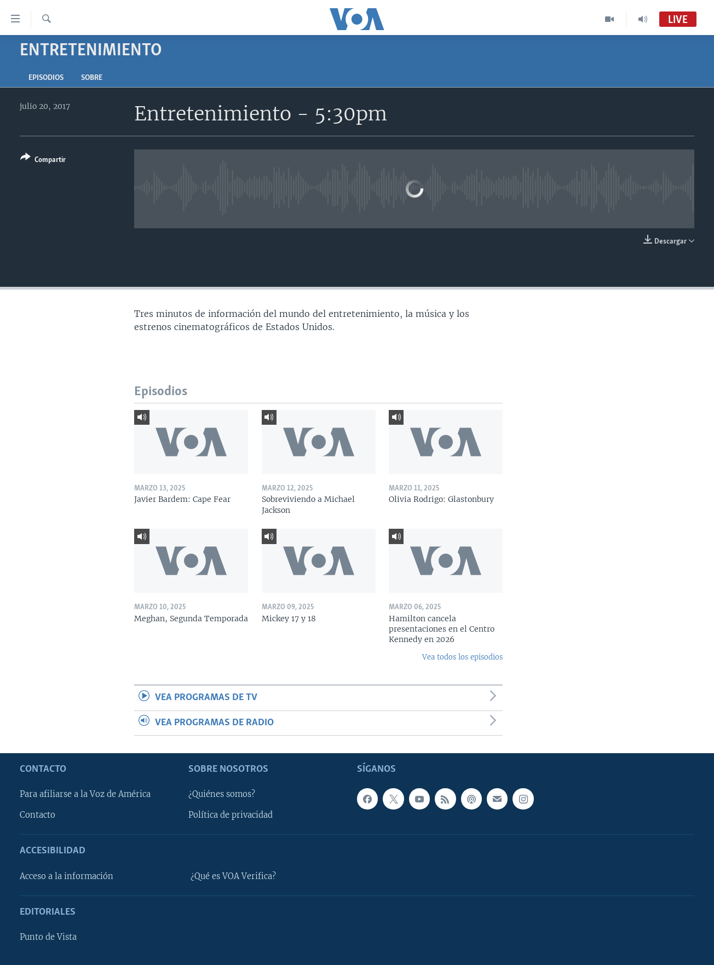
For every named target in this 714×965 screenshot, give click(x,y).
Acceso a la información (66, 876)
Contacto (37, 815)
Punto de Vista (48, 937)
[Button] (43, 160)
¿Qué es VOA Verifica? (233, 876)
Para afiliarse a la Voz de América (85, 794)
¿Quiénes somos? (221, 794)
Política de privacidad (230, 815)
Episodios (46, 78)
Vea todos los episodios (462, 657)
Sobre (91, 78)
